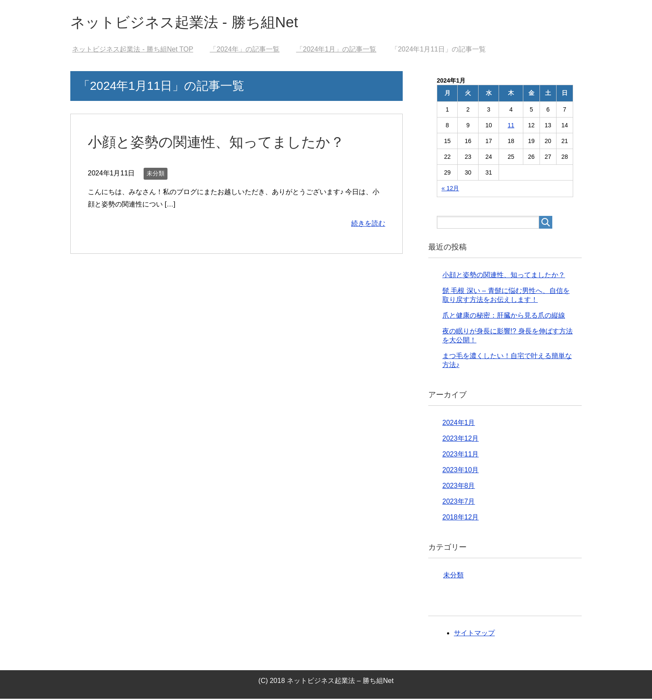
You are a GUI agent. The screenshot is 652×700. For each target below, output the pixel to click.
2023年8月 (458, 487)
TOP (132, 50)
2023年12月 (460, 439)
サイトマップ (474, 634)
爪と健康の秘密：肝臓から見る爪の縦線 (503, 316)
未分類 (155, 174)
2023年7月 (458, 502)
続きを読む (368, 224)
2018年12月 (460, 518)
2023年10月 (460, 471)
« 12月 (450, 189)
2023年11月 (460, 455)
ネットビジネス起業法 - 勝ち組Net (190, 23)
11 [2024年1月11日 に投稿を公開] (511, 126)
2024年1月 (458, 423)
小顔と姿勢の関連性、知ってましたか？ (220, 143)
